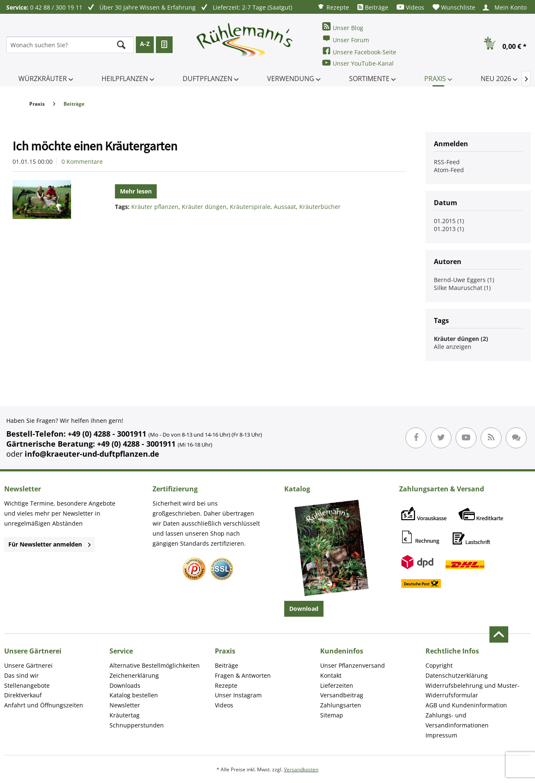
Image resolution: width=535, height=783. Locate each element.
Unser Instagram (238, 695)
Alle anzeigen (452, 347)
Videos (410, 7)
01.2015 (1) (449, 221)
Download (303, 609)
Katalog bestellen (134, 695)
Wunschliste (454, 7)
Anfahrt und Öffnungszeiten (43, 705)
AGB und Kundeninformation (466, 705)
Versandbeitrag (341, 695)
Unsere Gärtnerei (28, 665)
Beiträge (372, 7)
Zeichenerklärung (134, 675)
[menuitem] (333, 7)
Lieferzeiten (336, 685)
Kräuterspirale (250, 207)
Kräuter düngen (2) (461, 339)
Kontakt (330, 675)
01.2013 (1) (449, 229)
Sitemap (331, 715)
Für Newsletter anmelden (49, 544)
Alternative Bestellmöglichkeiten (155, 665)
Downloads (125, 685)
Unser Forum (345, 39)
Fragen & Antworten (243, 675)
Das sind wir (21, 675)
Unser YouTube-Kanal (358, 62)
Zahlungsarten (340, 705)
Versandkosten (301, 769)
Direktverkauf (23, 695)
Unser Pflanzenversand (352, 665)
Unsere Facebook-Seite (359, 51)
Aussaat (285, 207)
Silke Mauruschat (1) (462, 288)
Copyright (439, 665)
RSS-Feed (447, 162)
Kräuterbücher (320, 207)
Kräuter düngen (204, 207)
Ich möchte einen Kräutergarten (95, 146)
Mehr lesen (136, 191)
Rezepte (333, 7)
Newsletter (125, 705)
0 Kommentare (82, 161)
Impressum (441, 735)
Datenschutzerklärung (456, 675)
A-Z (145, 44)
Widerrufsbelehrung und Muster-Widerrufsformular (472, 690)
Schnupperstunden (137, 725)
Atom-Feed (449, 170)
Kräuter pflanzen (154, 207)
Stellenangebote (27, 685)
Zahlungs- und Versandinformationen (457, 720)
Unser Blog (342, 27)
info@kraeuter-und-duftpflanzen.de (92, 454)
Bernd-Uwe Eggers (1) (464, 280)
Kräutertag (125, 715)
